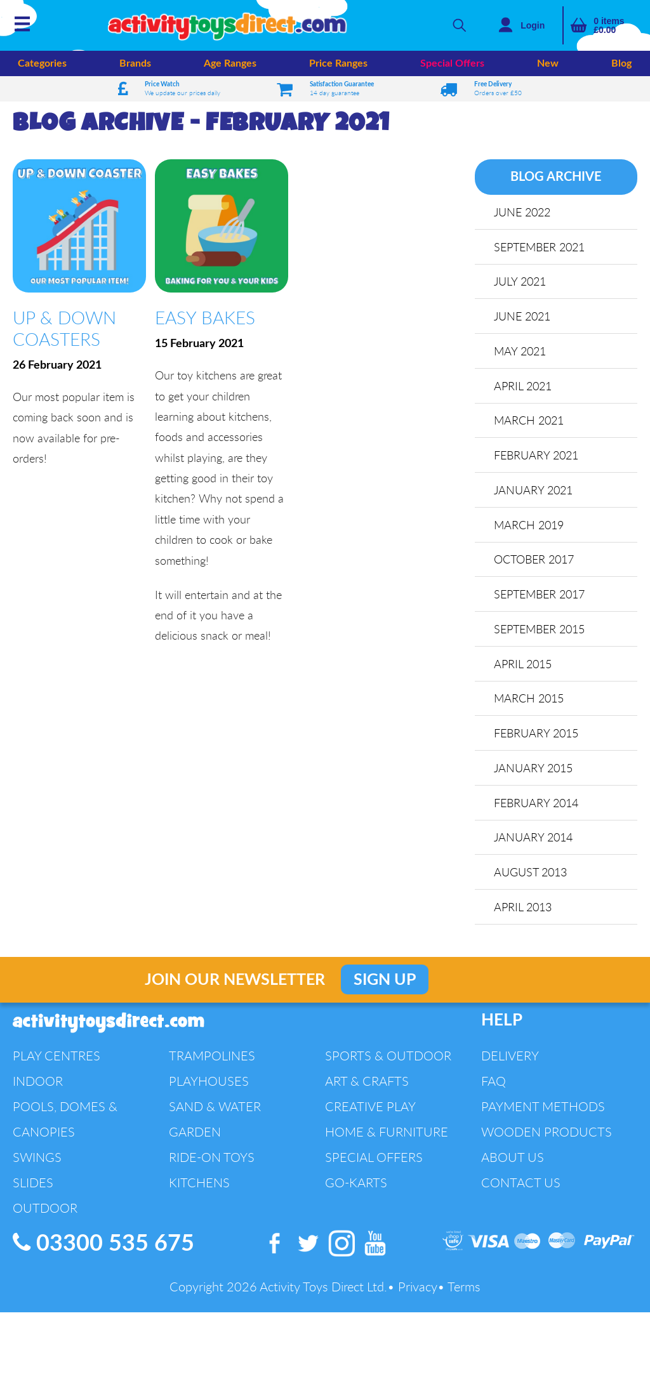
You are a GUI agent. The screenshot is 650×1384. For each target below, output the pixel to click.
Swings (37, 1160)
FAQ (493, 1084)
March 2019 (529, 526)
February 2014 (536, 805)
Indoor (38, 1084)
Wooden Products (546, 1134)
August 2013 (530, 875)
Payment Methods (543, 1109)
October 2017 (534, 561)
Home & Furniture (386, 1134)
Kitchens (199, 1185)
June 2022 (522, 212)
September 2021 (539, 246)
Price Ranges (338, 63)
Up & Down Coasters (64, 328)
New (548, 63)
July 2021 (520, 281)
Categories (42, 63)
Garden (195, 1134)
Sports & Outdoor (388, 1058)
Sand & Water (215, 1109)
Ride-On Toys (212, 1160)
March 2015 (529, 700)
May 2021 (520, 351)
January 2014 (533, 840)
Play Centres (56, 1058)
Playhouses (209, 1084)
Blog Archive (556, 177)
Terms (464, 1289)
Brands (135, 63)
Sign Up (385, 983)
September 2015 (539, 630)
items (609, 25)
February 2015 (536, 735)
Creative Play (370, 1109)
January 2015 (533, 770)
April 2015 (523, 665)
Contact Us (520, 1185)
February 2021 (536, 456)
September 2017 (539, 595)
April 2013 (523, 910)
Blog (621, 63)
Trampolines (212, 1058)
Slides (33, 1185)
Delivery (510, 1058)
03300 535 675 (103, 1246)
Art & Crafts (367, 1084)
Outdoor (45, 1211)
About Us (512, 1160)
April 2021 (523, 386)
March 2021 (529, 421)
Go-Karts (356, 1185)
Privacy (417, 1289)
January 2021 (533, 491)
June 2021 (522, 316)
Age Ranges (230, 63)
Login (533, 25)
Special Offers (452, 63)
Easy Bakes (205, 317)
